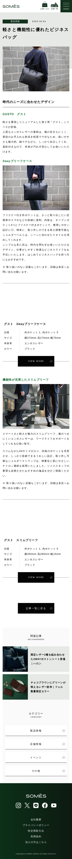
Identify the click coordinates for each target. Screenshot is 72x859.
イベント (47, 757)
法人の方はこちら (36, 842)
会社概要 (36, 819)
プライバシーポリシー (36, 825)
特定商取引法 (36, 830)
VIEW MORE (40, 361)
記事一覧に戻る (39, 608)
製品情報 (15, 21)
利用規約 (36, 836)
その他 (48, 770)
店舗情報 (47, 744)
